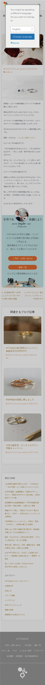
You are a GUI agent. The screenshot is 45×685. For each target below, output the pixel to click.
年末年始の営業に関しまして (20, 399)
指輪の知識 (9, 610)
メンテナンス (10, 600)
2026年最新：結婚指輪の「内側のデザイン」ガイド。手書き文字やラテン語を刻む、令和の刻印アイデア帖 (22, 495)
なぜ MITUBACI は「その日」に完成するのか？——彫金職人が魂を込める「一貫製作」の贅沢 (22, 556)
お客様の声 (9, 586)
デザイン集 (5, 651)
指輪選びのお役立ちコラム (15, 614)
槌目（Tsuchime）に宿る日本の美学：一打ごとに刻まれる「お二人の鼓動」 (22, 538)
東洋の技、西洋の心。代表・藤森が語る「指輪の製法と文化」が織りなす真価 (22, 546)
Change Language (22, 36)
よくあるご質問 (25, 651)
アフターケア (39, 651)
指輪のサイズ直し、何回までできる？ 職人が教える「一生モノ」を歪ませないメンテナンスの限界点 (22, 513)
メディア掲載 (10, 595)
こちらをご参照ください (26, 138)
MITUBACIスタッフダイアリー (17, 581)
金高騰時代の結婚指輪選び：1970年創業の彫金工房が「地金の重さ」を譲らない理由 (22, 504)
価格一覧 (22, 267)
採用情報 (19, 656)
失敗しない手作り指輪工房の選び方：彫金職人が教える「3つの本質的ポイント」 (22, 530)
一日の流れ (27, 645)
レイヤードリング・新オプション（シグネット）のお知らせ (34, 295)
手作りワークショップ (13, 605)
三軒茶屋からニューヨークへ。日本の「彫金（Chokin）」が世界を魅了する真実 (21, 522)
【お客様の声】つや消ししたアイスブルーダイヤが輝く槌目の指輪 (11, 295)
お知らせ (9, 72)
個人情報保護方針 (31, 656)
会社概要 (10, 656)
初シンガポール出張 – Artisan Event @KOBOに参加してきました (19, 565)
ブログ (14, 651)
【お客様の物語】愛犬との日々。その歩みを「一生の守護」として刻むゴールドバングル (21, 485)
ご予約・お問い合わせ (22, 258)
